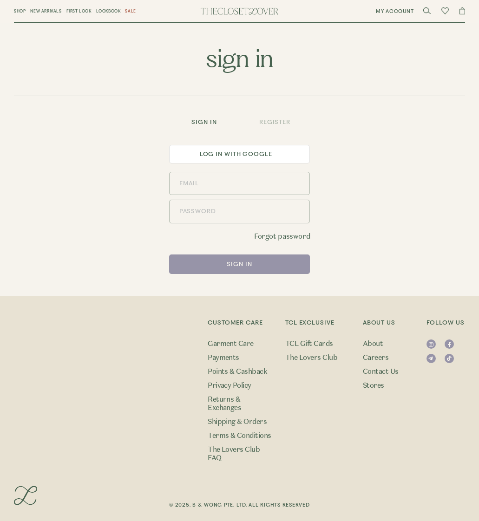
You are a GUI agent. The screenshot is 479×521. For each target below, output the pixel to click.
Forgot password (282, 236)
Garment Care (231, 343)
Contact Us (381, 371)
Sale (130, 11)
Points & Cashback (237, 371)
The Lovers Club (311, 357)
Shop (20, 11)
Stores (373, 385)
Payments (223, 357)
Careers (375, 357)
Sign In (204, 121)
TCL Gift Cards (309, 343)
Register (274, 121)
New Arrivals (45, 11)
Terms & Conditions (239, 435)
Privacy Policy (229, 385)
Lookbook (108, 11)
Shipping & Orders (237, 421)
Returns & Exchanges (224, 403)
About (373, 343)
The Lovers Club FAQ (234, 453)
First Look (79, 11)
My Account (395, 11)
